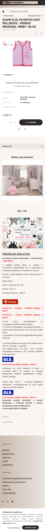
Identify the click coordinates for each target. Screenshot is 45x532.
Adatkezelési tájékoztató (14, 482)
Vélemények (7, 422)
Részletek (7, 146)
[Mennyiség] (10, 122)
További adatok (9, 107)
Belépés (5, 450)
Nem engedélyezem (14, 527)
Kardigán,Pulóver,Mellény (19, 11)
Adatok (5, 417)
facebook (2, 501)
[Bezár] (42, 2)
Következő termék (35, 16)
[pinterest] (41, 33)
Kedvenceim (7, 465)
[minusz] (5, 122)
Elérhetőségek (9, 493)
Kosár (5, 461)
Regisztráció (8, 454)
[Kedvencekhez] (25, 129)
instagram (7, 501)
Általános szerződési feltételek (17, 478)
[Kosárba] (31, 122)
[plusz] (15, 122)
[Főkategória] (3, 11)
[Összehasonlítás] (19, 129)
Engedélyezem (30, 527)
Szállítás (6, 489)
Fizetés (5, 486)
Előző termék (7, 16)
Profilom (6, 458)
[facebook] (36, 33)
